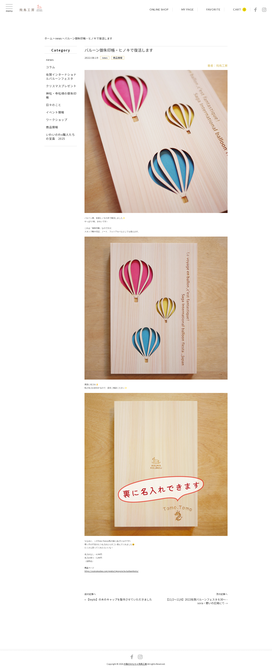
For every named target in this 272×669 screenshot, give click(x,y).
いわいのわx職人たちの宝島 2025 (60, 137)
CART (237, 9)
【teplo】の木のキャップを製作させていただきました (119, 601)
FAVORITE (213, 9)
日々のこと (53, 105)
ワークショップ (56, 120)
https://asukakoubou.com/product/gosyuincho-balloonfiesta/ (111, 572)
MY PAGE (187, 9)
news (104, 57)
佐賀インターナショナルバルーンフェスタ (61, 76)
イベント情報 (55, 112)
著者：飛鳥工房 (218, 65)
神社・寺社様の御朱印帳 (61, 95)
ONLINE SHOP (159, 9)
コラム (50, 67)
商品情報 (117, 57)
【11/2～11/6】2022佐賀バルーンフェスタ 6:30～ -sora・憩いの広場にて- (197, 603)
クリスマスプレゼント (61, 86)
